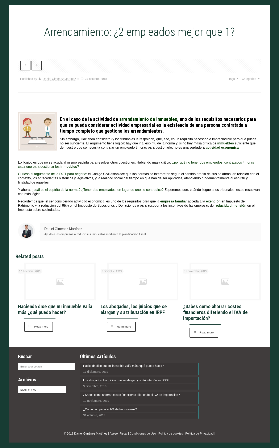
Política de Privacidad (199, 433)
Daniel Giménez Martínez (59, 79)
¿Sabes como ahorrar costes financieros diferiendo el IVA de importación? (215, 312)
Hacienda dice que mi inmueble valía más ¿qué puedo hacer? (55, 310)
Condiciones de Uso (143, 433)
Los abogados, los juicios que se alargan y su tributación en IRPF (134, 310)
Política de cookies (170, 433)
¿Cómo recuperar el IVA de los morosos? (110, 409)
